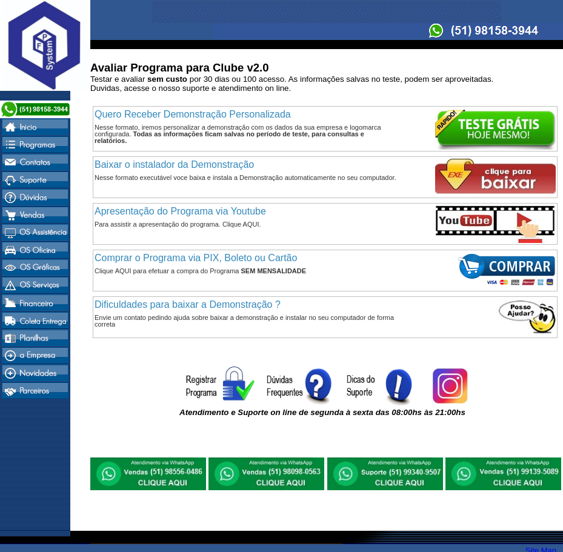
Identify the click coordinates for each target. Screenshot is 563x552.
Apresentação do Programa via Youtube (180, 211)
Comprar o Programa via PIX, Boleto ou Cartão (196, 258)
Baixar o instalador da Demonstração (174, 164)
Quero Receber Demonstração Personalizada (193, 114)
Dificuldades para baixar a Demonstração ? (188, 304)
